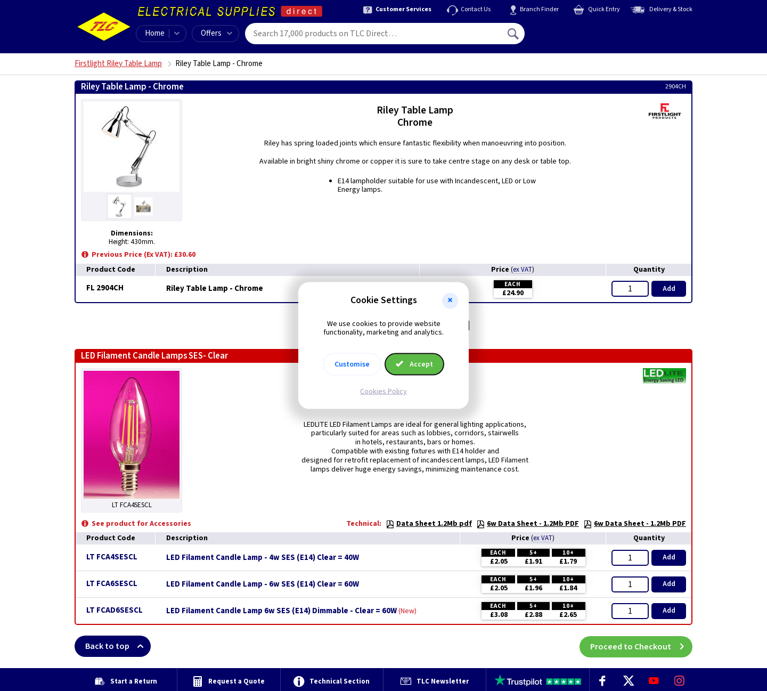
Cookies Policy (383, 391)
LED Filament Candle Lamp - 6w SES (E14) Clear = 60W (262, 584)
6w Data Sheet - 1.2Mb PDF (527, 523)
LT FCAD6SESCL (114, 610)
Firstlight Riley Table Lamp (118, 63)
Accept (414, 364)
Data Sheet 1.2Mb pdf (429, 523)
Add (669, 288)
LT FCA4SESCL (111, 557)
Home (155, 33)
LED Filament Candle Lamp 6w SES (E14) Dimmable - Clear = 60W (281, 611)
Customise (352, 364)
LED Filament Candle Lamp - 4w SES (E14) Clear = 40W (262, 558)
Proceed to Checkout (641, 646)
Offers (216, 33)
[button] (450, 300)
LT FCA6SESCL (111, 583)
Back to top (118, 646)
